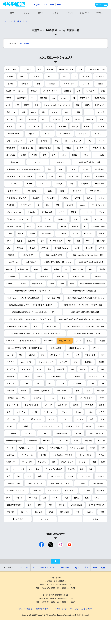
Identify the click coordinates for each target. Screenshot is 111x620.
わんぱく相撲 (11, 69)
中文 (45, 4)
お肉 (102, 369)
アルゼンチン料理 (96, 433)
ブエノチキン (33, 126)
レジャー (100, 476)
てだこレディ (99, 497)
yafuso (82, 205)
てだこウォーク (77, 383)
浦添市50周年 (56, 347)
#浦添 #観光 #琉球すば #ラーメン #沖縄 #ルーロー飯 (33, 312)
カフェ (101, 455)
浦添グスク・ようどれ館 (59, 483)
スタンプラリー (29, 255)
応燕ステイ (11, 112)
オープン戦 (10, 155)
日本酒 (78, 433)
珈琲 (90, 469)
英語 (49, 169)
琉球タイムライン (79, 276)
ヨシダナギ (100, 76)
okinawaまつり (14, 133)
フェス (65, 76)
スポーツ (40, 476)
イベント (70, 12)
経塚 (60, 176)
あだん (8, 240)
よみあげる (64, 567)
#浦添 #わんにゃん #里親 (17, 326)
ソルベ (51, 419)
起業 (103, 462)
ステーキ (9, 447)
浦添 (53, 462)
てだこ (8, 98)
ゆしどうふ (11, 369)
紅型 (87, 497)
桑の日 (89, 198)
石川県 (34, 155)
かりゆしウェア (56, 240)
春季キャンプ (13, 190)
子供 (42, 240)
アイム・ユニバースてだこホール (19, 176)
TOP (5, 21)
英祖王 (91, 269)
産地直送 (88, 362)
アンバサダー (91, 90)
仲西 (18, 476)
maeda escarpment (14, 440)
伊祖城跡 (81, 483)
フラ (90, 140)
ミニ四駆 (48, 126)
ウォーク (9, 355)
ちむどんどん (12, 262)
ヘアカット (64, 412)
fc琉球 (86, 126)
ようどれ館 (36, 490)
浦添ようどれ (70, 490)
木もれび (10, 426)
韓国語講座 (21, 98)
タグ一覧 (12, 21)
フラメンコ (36, 76)
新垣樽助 (11, 276)
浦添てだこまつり (35, 483)
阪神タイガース (99, 148)
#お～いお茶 (78, 269)
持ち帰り (10, 376)
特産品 (87, 105)
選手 (68, 355)
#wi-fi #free (48, 340)
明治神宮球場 (47, 212)
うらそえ (10, 362)
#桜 (66, 269)
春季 (103, 355)
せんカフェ (11, 383)
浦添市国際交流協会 (41, 390)
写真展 (10, 83)
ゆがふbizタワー (96, 190)
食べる (41, 12)
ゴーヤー (47, 133)
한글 (59, 4)
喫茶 (86, 219)
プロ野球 (10, 512)
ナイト (72, 169)
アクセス (99, 12)
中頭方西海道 (98, 483)
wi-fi (8, 105)
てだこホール (53, 490)
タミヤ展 (62, 126)
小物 (102, 397)
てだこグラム (27, 69)
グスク (9, 233)
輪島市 (23, 155)
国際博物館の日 (45, 148)
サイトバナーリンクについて (81, 608)
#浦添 (72, 283)
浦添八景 (50, 69)
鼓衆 (66, 497)
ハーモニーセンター (51, 90)
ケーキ (70, 476)
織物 (62, 190)
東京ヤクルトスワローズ (16, 490)
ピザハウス (99, 219)
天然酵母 (10, 455)
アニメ (78, 340)
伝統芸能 (84, 183)
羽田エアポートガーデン (15, 90)
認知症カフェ (11, 462)
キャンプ (44, 519)
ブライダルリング (32, 405)
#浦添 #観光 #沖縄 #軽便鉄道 (84, 290)
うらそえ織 (32, 497)
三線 (8, 248)
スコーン (44, 433)
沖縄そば (19, 497)
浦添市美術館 (76, 505)
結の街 (29, 226)
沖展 (58, 148)
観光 (44, 112)
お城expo (14, 162)
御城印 (87, 176)
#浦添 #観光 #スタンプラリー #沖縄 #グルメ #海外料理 (30, 305)
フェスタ (100, 112)
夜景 (92, 419)
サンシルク (77, 190)
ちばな (82, 369)
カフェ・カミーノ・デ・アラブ (47, 426)
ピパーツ (48, 405)
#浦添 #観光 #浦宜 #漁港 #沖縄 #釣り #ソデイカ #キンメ (81, 319)
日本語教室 (100, 176)
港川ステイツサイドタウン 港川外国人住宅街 (25, 347)
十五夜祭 (36, 198)
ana (53, 98)
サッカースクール (55, 376)
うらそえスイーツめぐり (62, 455)
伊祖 (71, 183)
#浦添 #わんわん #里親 (53, 255)
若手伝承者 (99, 183)
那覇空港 (32, 119)
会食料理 (60, 369)
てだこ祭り (86, 490)
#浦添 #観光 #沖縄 (53, 297)
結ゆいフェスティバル (46, 226)
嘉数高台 (67, 90)
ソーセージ (87, 212)
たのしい (89, 512)
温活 (77, 390)
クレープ (26, 383)
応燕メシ (60, 162)
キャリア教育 (34, 469)
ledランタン (100, 105)
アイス (44, 119)
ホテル (85, 169)
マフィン (28, 433)
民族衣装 (100, 390)
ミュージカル (73, 176)
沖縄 (23, 112)
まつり (75, 233)
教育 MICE (84, 12)
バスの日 (65, 198)
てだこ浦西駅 (99, 98)
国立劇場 (52, 83)
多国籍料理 (62, 219)
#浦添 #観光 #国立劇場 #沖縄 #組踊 (85, 312)
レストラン (21, 412)
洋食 (8, 412)
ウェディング (67, 397)
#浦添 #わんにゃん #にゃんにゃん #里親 (87, 255)
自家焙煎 (10, 76)
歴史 (77, 355)
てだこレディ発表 (77, 447)
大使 (103, 90)
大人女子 (63, 362)
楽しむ (26, 12)
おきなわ (31, 212)
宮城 (29, 476)
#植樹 (56, 269)
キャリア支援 (18, 469)
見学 (40, 505)
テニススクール (75, 376)
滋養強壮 (10, 390)
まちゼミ (69, 205)
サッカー (64, 98)
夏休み (61, 505)
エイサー (55, 497)
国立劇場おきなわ (14, 505)
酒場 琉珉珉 (23, 43)
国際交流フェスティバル (16, 397)
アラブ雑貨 (24, 426)
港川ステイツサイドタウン (17, 219)
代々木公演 (100, 126)
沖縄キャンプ (90, 355)
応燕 (44, 155)
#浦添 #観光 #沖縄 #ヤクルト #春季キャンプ (32, 290)
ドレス (51, 397)
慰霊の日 (43, 98)
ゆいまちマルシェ (62, 248)
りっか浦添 (50, 198)
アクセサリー (49, 412)
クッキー (100, 426)
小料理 (101, 233)
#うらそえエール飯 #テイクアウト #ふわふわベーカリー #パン (35, 333)
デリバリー (25, 376)
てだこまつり (85, 476)
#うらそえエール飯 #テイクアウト (87, 333)
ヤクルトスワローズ (96, 505)
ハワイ (101, 140)
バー (102, 383)
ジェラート (65, 419)
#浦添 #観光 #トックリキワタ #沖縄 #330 (23, 297)
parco (33, 112)
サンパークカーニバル (96, 69)
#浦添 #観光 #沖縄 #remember (92, 283)
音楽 (92, 383)
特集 (12, 12)
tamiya (75, 126)
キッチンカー (51, 326)
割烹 (93, 369)
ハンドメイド (26, 362)
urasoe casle (32, 440)
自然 (78, 90)
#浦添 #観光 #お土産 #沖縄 (89, 162)
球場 (21, 355)
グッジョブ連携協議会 (53, 469)
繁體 (52, 4)
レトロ (63, 155)
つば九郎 (31, 355)
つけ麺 (34, 412)
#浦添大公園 (23, 269)
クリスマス (88, 405)
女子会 (101, 412)
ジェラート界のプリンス (32, 419)
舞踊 (77, 105)
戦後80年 (34, 90)
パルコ (101, 248)
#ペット (9, 269)
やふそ (61, 212)
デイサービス (27, 462)
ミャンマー (82, 462)
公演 (51, 176)
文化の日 (10, 119)
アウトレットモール (15, 140)
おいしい (94, 519)
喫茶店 (26, 105)
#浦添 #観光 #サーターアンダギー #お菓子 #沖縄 (83, 305)
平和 (32, 98)
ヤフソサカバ (65, 133)
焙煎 (82, 469)
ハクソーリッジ (62, 440)
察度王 (89, 340)
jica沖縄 (37, 397)
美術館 (63, 226)
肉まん (76, 440)
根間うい (60, 276)
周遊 (80, 69)
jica (75, 219)
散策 (102, 512)
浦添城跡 (100, 490)
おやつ (36, 326)
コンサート (62, 233)
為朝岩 (29, 183)
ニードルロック (13, 183)
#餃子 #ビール (22, 21)
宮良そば (82, 133)
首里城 (77, 112)
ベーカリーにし (27, 455)
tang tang (88, 440)
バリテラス (11, 419)
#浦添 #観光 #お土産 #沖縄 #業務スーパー (23, 169)
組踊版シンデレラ (26, 447)
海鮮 (75, 362)
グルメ (85, 155)
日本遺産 (101, 340)
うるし (101, 198)
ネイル (78, 412)
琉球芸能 (24, 83)
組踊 (38, 83)
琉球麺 (75, 405)
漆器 (58, 205)
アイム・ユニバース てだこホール (57, 105)
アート (88, 112)
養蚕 (50, 190)
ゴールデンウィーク (73, 140)
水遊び (101, 119)
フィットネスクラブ (96, 376)
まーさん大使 (18, 519)
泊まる (55, 12)
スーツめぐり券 (14, 483)
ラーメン (79, 419)
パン (103, 447)
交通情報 (31, 240)
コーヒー (101, 469)
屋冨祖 (19, 240)
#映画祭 (11, 255)
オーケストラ (82, 148)
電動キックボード (66, 69)
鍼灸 (88, 390)
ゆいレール (88, 233)
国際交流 (59, 183)
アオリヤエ (37, 162)
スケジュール (55, 355)
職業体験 (89, 119)
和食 (102, 419)
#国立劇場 (44, 276)
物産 (78, 240)
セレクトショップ (46, 362)
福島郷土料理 (61, 433)
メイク (39, 383)
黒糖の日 (31, 133)
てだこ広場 (10, 148)
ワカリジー (43, 183)
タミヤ (9, 126)
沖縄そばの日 (31, 262)
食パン (47, 219)
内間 (21, 119)
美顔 (50, 383)
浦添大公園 (64, 512)
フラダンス (51, 76)
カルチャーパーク (98, 226)
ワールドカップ (98, 205)
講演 (94, 462)
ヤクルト (69, 519)
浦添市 (20, 233)
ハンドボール (56, 476)
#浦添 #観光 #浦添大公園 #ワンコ (57, 262)
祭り (8, 497)
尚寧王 (77, 198)
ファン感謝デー (33, 190)
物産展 (100, 83)
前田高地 (46, 440)
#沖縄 (36, 269)
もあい (90, 412)
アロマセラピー (62, 390)
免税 (67, 119)
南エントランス (27, 148)
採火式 (92, 447)
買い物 (77, 119)
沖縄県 (68, 148)
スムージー (12, 433)
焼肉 (31, 140)
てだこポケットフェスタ (16, 198)
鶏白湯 (101, 405)
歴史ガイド (84, 98)
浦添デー (74, 226)
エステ (61, 383)
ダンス (101, 212)
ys (84, 226)
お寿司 (39, 376)
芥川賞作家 (99, 169)
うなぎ (23, 390)
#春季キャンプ (38, 283)
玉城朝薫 (10, 205)
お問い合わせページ (43, 608)
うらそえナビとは (25, 608)
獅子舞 (43, 455)
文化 (39, 69)
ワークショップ (86, 397)
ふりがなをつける (47, 567)
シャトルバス (99, 155)
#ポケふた (28, 276)
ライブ (22, 76)
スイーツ (24, 512)
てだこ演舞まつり (57, 447)
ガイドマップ (26, 205)
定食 (72, 369)
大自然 (102, 269)
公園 (36, 105)
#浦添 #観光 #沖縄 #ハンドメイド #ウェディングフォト (29, 319)
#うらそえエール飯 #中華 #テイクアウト (22, 340)
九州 (69, 240)
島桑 (29, 505)
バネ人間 (44, 248)
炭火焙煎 (71, 469)
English (37, 4)
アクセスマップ (61, 608)
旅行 (56, 140)
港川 (66, 112)
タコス (38, 369)
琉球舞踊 (19, 248)
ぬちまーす (62, 405)
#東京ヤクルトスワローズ (16, 283)
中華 (17, 105)
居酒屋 (74, 155)
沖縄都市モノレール (77, 347)
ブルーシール (98, 347)
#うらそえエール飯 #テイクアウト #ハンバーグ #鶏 (84, 326)
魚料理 (101, 362)
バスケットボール (14, 212)
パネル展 (85, 76)
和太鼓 (76, 497)
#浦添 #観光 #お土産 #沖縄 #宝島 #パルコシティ (85, 297)
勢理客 (88, 426)
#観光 (46, 269)
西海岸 (32, 233)
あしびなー (99, 133)
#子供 (77, 248)
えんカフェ (42, 462)
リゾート (86, 83)
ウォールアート (13, 405)
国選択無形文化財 (72, 426)
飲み (53, 155)
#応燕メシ (99, 276)
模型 (20, 126)
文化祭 (40, 176)
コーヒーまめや (85, 455)
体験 (50, 505)
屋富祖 (73, 212)
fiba (47, 205)
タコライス (25, 369)
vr (75, 76)
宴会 (49, 369)
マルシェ (55, 112)
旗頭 (44, 497)
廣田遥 (32, 248)
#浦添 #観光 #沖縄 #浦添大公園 (91, 262)
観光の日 (56, 119)
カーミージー (46, 233)
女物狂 (41, 447)
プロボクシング (67, 462)
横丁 (60, 169)
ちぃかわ (89, 248)
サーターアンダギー (14, 226)
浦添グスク (100, 240)
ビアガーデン (69, 83)
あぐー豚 (101, 440)
